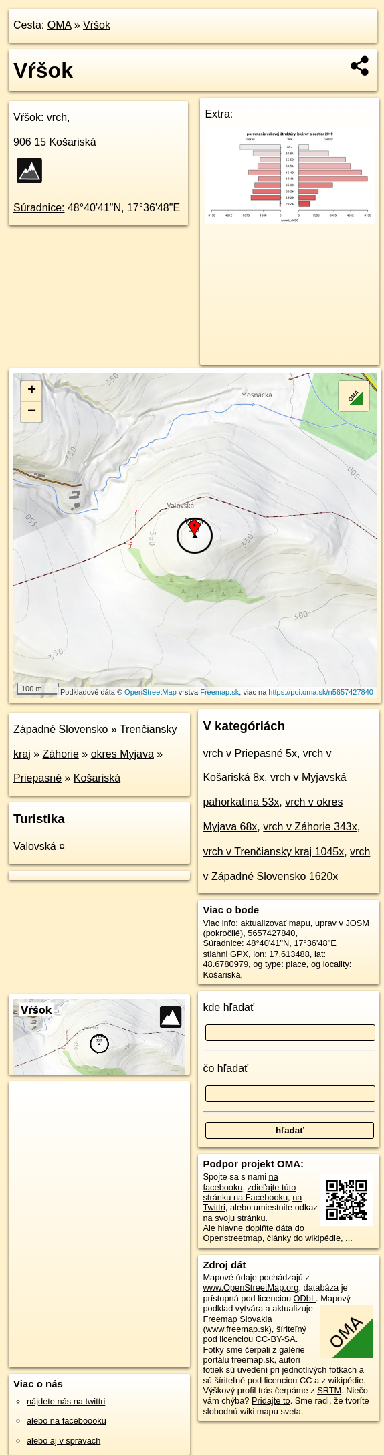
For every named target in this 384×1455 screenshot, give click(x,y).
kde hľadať (228, 1007)
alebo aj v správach (63, 1441)
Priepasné (37, 778)
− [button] (31, 412)
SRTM (329, 1390)
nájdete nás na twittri (66, 1401)
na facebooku (240, 1181)
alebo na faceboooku (66, 1421)
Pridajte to (271, 1400)
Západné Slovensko (60, 729)
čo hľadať (225, 1068)
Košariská (97, 778)
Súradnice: (39, 207)
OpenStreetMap (150, 692)
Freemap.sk (219, 692)
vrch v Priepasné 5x (250, 753)
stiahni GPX (225, 954)
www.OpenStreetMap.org (250, 1287)
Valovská (34, 846)
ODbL (305, 1298)
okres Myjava (122, 754)
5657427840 (271, 933)
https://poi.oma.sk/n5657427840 (320, 692)
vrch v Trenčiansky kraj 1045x (273, 851)
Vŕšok (96, 25)
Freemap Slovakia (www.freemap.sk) (237, 1324)
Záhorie (61, 754)
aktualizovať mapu (275, 923)
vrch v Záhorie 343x (310, 826)
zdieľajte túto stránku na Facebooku (249, 1192)
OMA (59, 25)
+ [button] (31, 391)
